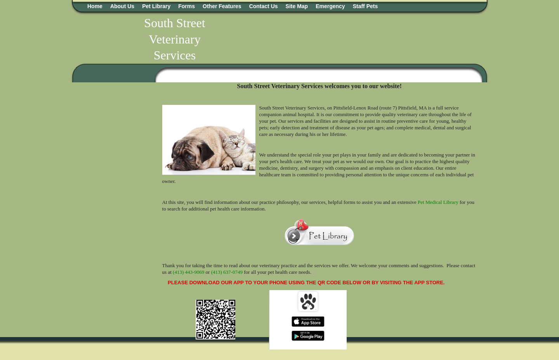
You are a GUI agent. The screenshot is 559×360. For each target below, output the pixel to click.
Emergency (330, 6)
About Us (122, 6)
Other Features (222, 6)
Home (94, 6)
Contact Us (263, 6)
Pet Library (156, 6)
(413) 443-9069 (188, 272)
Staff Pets (365, 6)
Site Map (297, 6)
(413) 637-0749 (227, 272)
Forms (186, 6)
